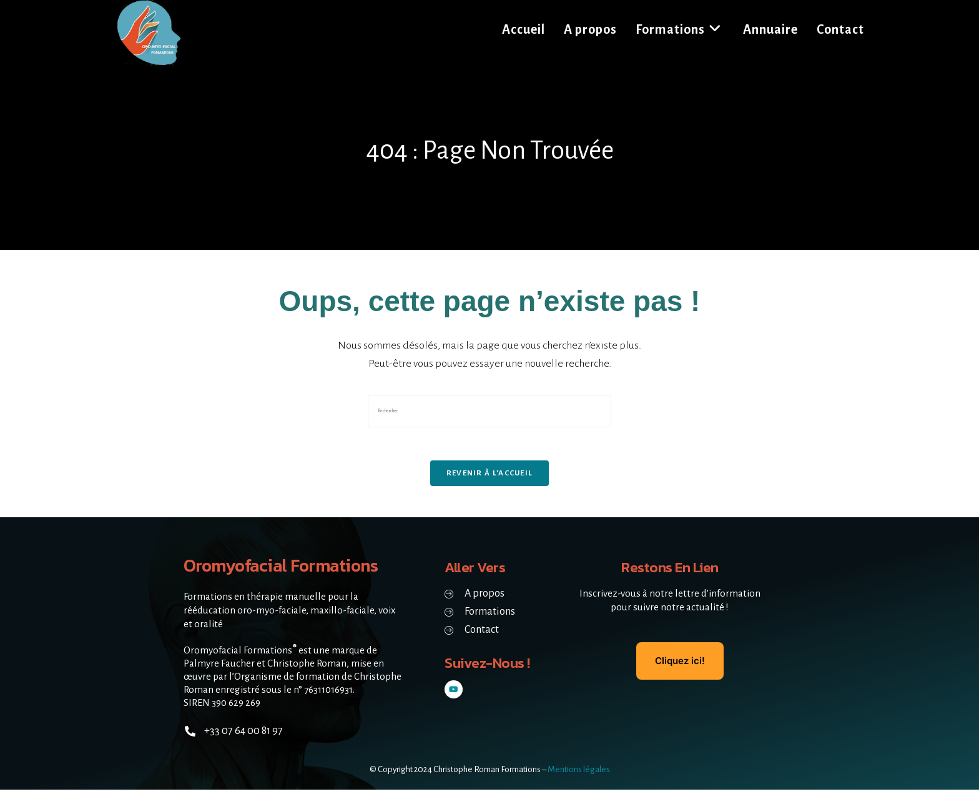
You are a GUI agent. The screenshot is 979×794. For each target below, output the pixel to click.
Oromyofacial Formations (287, 569)
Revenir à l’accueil (489, 478)
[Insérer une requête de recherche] (489, 411)
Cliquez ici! (680, 665)
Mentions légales (579, 773)
